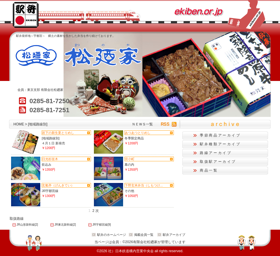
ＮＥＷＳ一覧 (142, 124)
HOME (18, 124)
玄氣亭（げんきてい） (58, 185)
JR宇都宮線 (50, 191)
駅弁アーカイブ (174, 234)
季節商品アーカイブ (220, 135)
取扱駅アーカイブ (218, 162)
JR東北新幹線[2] (65, 224)
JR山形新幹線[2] (27, 224)
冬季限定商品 (134, 138)
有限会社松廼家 (52, 89)
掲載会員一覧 (143, 234)
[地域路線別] (51, 138)
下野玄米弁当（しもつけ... (144, 185)
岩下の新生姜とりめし (58, 132)
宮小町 (129, 159)
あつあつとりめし (137, 132)
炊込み (46, 164)
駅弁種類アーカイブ (220, 144)
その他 (129, 191)
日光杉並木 (50, 159)
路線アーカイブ (216, 153)
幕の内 (129, 164)
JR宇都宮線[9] (101, 224)
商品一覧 (209, 170)
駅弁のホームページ (111, 234)
